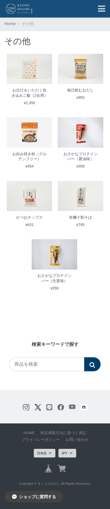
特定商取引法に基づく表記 (63, 433)
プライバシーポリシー (41, 439)
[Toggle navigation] (101, 9)
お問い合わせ (76, 439)
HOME (29, 433)
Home (10, 23)
